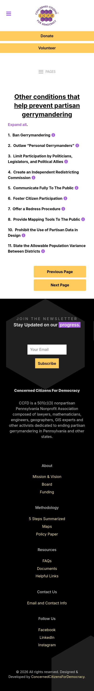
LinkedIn (47, 637)
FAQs (46, 561)
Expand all (17, 124)
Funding (47, 492)
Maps (47, 526)
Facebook (47, 629)
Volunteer (47, 48)
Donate (46, 36)
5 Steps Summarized (47, 518)
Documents (47, 568)
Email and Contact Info (47, 603)
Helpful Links (47, 576)
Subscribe (47, 363)
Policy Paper (47, 534)
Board (47, 484)
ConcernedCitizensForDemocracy (57, 677)
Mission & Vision (47, 476)
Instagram (47, 645)
